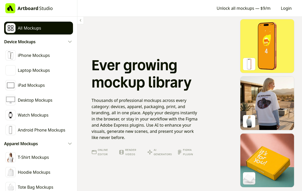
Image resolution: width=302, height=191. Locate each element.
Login (286, 8)
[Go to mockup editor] (267, 46)
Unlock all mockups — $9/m (244, 8)
